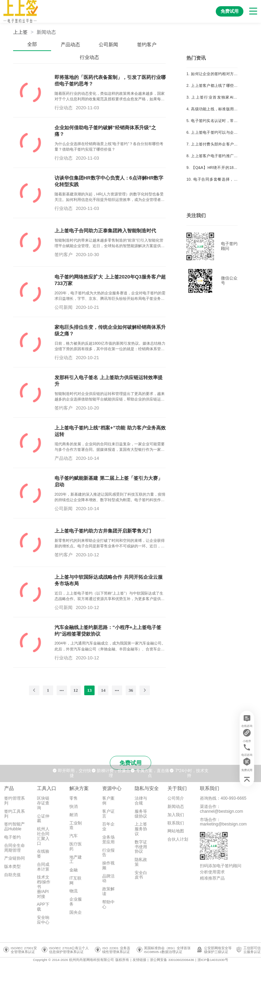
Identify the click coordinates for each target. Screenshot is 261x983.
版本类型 (12, 866)
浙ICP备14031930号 (212, 960)
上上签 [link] (20, 32)
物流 (73, 891)
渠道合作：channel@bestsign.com (221, 809)
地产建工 (75, 859)
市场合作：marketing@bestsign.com (223, 822)
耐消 (73, 814)
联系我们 (175, 823)
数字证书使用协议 (141, 847)
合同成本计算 (43, 867)
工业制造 (75, 825)
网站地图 (175, 831)
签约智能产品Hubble (14, 826)
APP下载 (43, 907)
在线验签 (43, 854)
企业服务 (75, 901)
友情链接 (139, 960)
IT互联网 (75, 880)
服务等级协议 (141, 814)
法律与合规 (141, 800)
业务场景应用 (108, 839)
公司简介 (175, 798)
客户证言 (108, 814)
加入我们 (175, 814)
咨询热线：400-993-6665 (223, 798)
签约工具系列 (14, 814)
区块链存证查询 (43, 803)
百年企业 (108, 826)
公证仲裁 (43, 818)
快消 (73, 806)
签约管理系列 (14, 800)
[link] (46, 32)
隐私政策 (141, 862)
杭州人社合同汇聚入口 (43, 836)
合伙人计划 (177, 839)
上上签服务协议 (141, 829)
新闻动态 (46, 32)
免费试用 (130, 763)
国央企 (75, 912)
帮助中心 (108, 904)
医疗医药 (75, 846)
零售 (73, 798)
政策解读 (108, 891)
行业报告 (108, 853)
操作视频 (108, 865)
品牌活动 (108, 878)
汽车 (73, 835)
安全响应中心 (43, 920)
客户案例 (108, 800)
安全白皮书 (141, 875)
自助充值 (12, 874)
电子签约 (12, 837)
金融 (73, 870)
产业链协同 (14, 858)
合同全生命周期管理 (14, 848)
